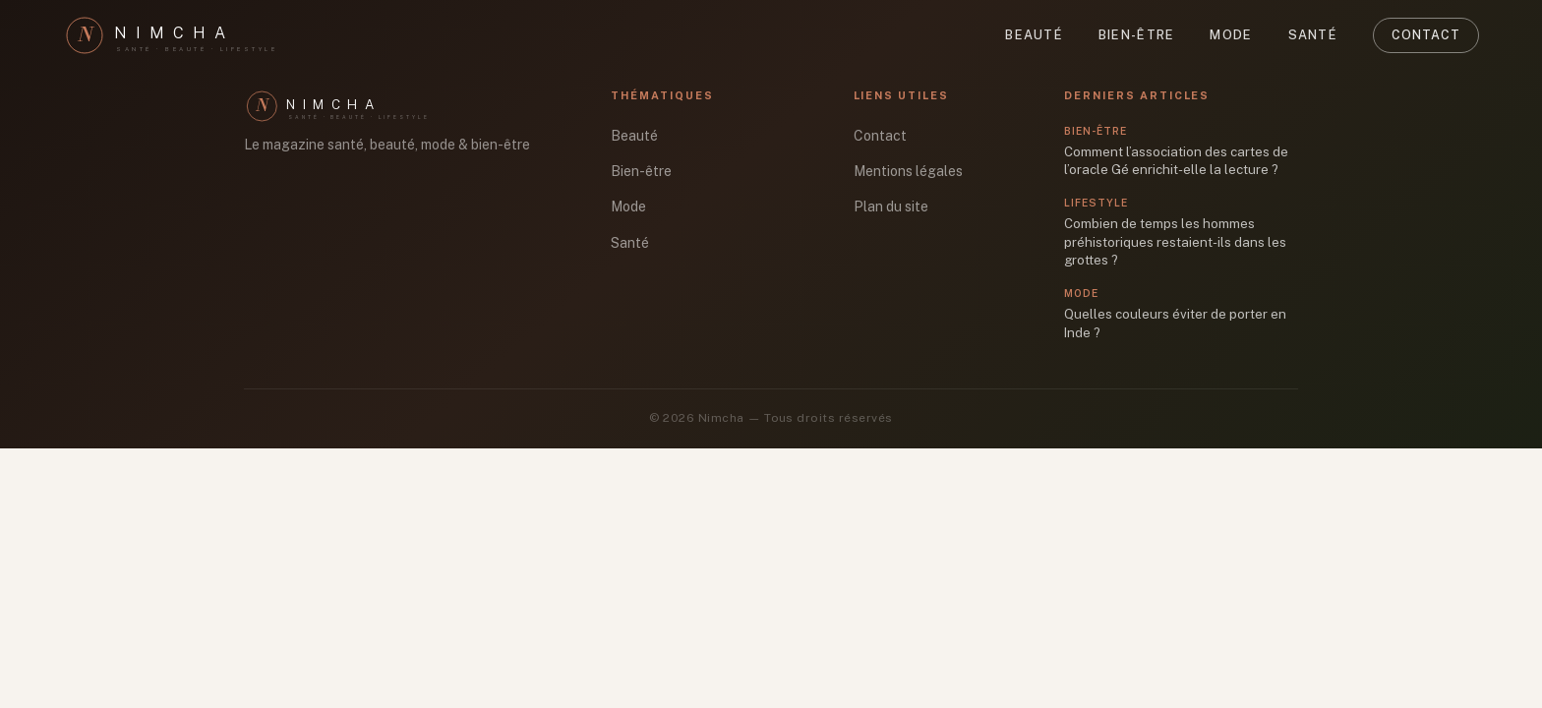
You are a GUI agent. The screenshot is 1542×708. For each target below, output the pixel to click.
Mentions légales (908, 171)
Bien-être (1136, 35)
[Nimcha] (181, 35)
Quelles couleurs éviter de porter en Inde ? (1175, 323)
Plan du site (891, 206)
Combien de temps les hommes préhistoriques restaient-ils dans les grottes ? (1175, 241)
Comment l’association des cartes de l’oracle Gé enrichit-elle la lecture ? (1176, 161)
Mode (1231, 35)
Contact (1426, 35)
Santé (1312, 35)
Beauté (1034, 35)
